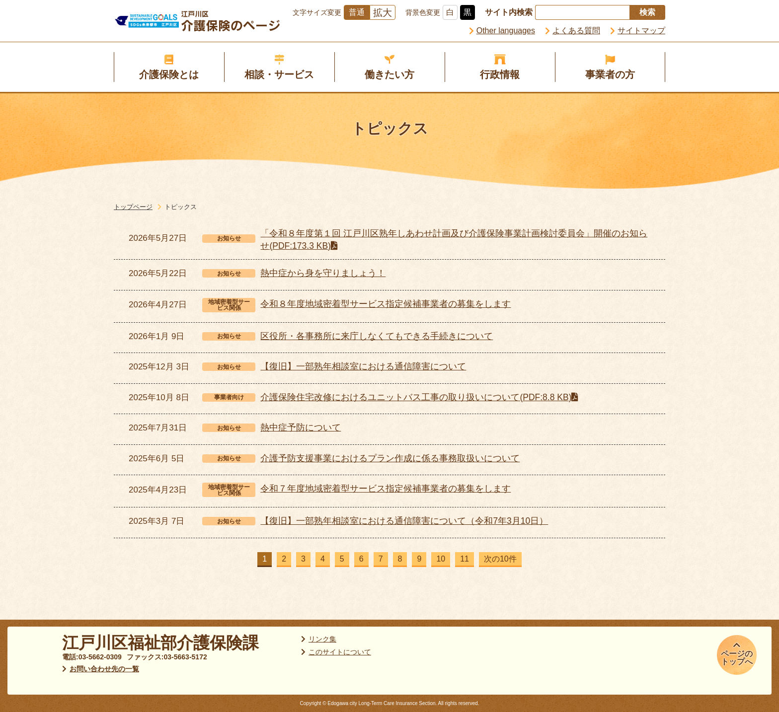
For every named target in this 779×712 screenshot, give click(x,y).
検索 (647, 12)
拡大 (382, 12)
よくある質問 (576, 30)
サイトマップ (641, 30)
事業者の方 (610, 74)
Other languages (505, 30)
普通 (357, 12)
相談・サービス (279, 74)
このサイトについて (340, 652)
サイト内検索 (509, 12)
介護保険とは (169, 74)
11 (464, 559)
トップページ (133, 207)
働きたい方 (389, 74)
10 (440, 559)
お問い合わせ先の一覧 (104, 669)
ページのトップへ (737, 657)
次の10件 (500, 559)
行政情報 (500, 74)
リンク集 (322, 639)
